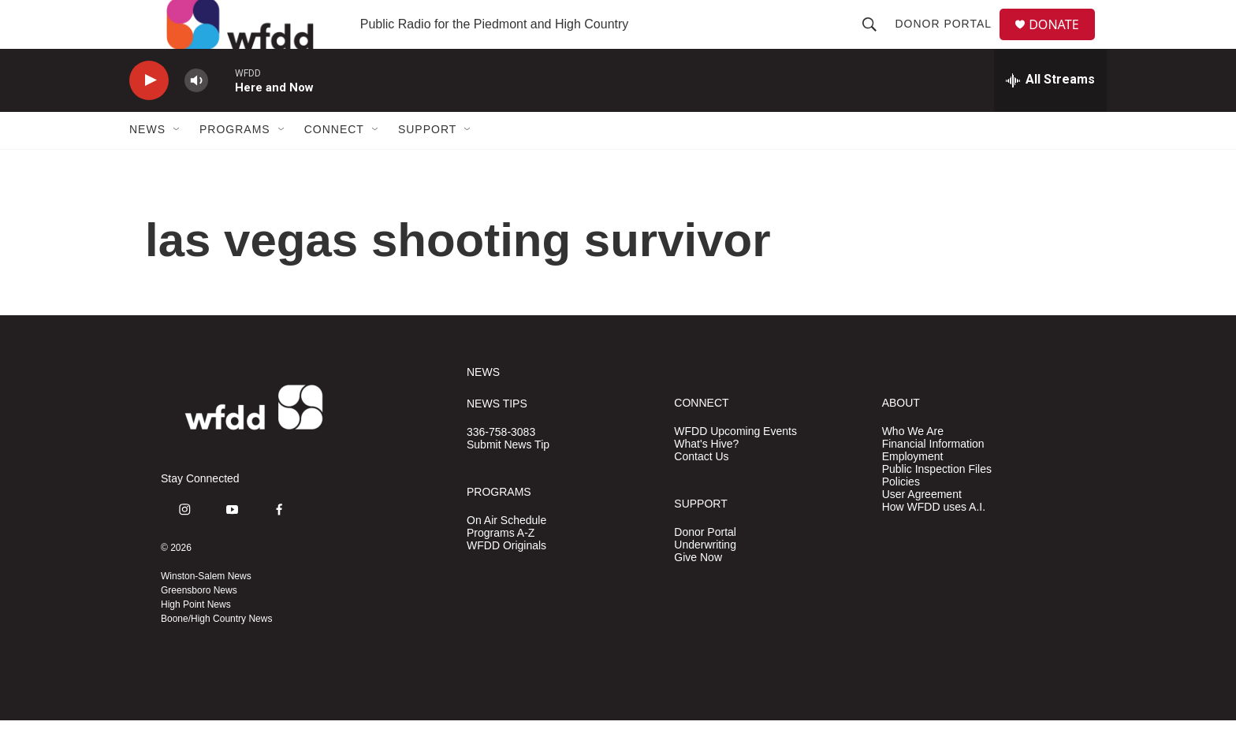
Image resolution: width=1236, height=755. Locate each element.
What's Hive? (706, 478)
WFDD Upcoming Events (735, 465)
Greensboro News (199, 624)
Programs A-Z (500, 567)
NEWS (483, 407)
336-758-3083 (501, 467)
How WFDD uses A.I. (933, 541)
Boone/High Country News (216, 653)
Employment (913, 491)
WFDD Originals (506, 580)
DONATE (1063, 41)
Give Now (698, 591)
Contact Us (701, 491)
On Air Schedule (506, 554)
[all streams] (1050, 114)
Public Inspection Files (937, 503)
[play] (149, 115)
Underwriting (705, 579)
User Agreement (922, 528)
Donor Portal (949, 41)
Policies (901, 516)
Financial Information (933, 478)
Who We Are (913, 465)
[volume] (196, 114)
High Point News (196, 639)
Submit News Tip (508, 479)
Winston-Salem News (206, 610)
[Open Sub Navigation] (177, 164)
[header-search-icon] (876, 41)
